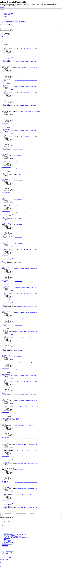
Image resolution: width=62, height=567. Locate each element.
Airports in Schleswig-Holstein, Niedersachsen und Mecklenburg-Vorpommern (28, 111)
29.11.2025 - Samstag (5, 481)
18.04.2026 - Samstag (6, 79)
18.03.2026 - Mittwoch (6, 317)
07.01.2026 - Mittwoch (6, 424)
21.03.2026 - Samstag (6, 311)
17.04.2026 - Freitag (5, 85)
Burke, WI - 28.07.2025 (6, 198)
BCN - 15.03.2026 (5, 280)
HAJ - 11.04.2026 (5, 110)
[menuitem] (8, 13)
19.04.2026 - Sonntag (5, 66)
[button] (2, 32)
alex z (5, 312)
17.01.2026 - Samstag (6, 211)
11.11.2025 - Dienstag (6, 292)
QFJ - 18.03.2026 (5, 123)
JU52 (5, 425)
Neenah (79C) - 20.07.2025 (6, 349)
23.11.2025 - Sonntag (5, 487)
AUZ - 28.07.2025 (5, 154)
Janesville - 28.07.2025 (6, 192)
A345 (5, 67)
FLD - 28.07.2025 (5, 217)
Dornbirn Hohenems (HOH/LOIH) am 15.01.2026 (10, 418)
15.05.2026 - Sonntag (5, 336)
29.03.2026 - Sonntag (5, 267)
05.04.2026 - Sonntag (5, 135)
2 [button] (2, 36)
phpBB (5, 556)
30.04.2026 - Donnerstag (6, 47)
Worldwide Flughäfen (18, 73)
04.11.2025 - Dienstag (6, 299)
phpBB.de (11, 557)
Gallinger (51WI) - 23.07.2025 (7, 236)
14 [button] (2, 40)
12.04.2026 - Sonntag (5, 104)
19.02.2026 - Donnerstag (6, 129)
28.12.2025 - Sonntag (5, 437)
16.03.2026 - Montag (5, 330)
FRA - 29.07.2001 (5, 204)
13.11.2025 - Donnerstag (6, 286)
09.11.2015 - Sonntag (5, 500)
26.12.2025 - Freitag (5, 443)
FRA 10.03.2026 (5, 324)
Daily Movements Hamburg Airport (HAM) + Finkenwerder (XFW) (26, 48)
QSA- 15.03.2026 (5, 261)
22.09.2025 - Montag (5, 393)
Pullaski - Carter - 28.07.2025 (7, 223)
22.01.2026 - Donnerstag (6, 167)
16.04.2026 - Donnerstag (6, 91)
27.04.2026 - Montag (5, 54)
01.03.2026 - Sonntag (5, 368)
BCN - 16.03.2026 (5, 255)
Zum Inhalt (2, 7)
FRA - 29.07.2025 (5, 148)
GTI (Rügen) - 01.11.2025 (6, 361)
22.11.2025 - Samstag (5, 248)
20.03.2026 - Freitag (5, 305)
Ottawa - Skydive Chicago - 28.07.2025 (8, 160)
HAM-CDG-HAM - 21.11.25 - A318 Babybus (9, 468)
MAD (5, 48)
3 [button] (2, 523)
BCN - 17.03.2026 (5, 179)
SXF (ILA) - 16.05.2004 (6, 355)
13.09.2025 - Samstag (6, 399)
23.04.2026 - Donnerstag (6, 60)
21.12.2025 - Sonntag (5, 462)
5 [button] (2, 38)
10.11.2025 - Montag (5, 493)
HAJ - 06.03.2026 (5, 405)
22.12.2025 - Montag (5, 456)
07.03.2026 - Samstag (6, 380)
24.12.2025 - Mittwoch (6, 449)
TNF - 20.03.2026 (5, 72)
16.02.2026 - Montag (5, 412)
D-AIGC (5, 406)
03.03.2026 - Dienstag (6, 374)
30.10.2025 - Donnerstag (6, 506)
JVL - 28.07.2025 (5, 173)
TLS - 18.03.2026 (5, 116)
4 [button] (2, 524)
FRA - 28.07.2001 (5, 242)
